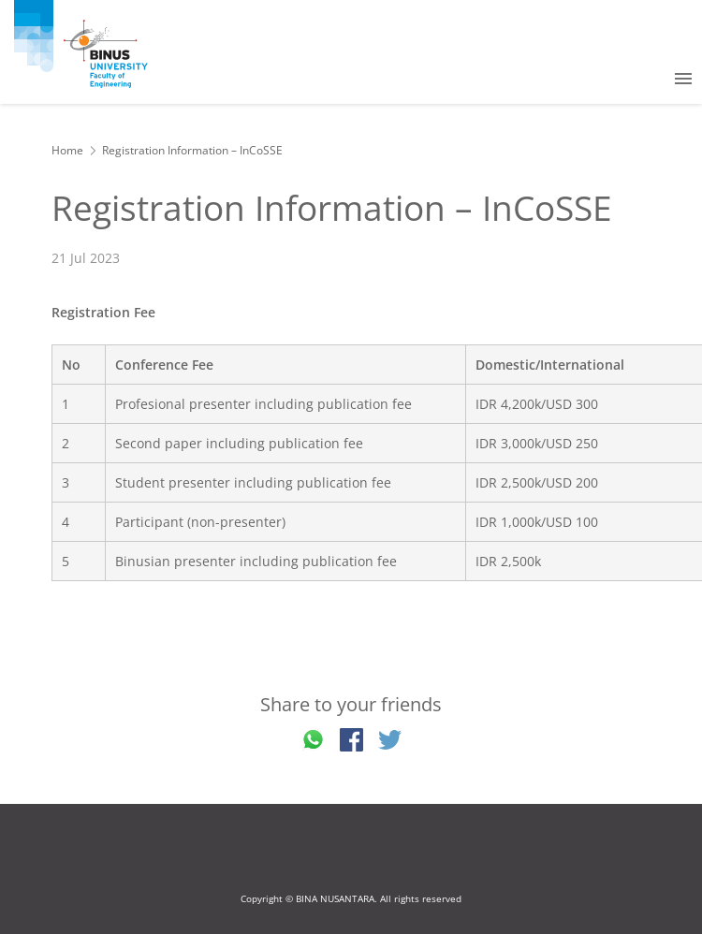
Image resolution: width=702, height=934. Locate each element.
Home (67, 150)
